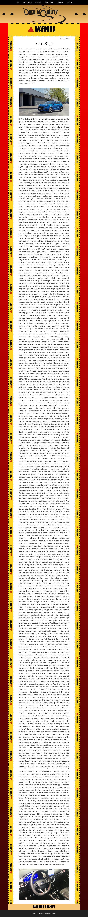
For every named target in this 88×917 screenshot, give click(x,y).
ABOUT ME (69, 2)
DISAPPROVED (49, 2)
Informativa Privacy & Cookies (47, 913)
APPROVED (38, 2)
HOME (17, 2)
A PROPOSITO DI (27, 2)
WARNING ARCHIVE (44, 906)
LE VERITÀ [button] (59, 2)
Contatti (34, 913)
